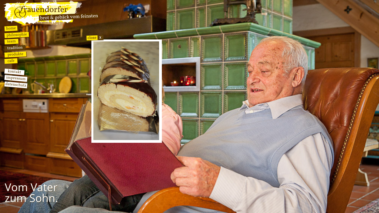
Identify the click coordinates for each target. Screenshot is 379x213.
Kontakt (14, 72)
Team (11, 41)
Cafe (11, 61)
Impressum (16, 78)
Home (11, 28)
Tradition (15, 48)
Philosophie (16, 35)
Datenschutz (15, 84)
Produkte (15, 54)
